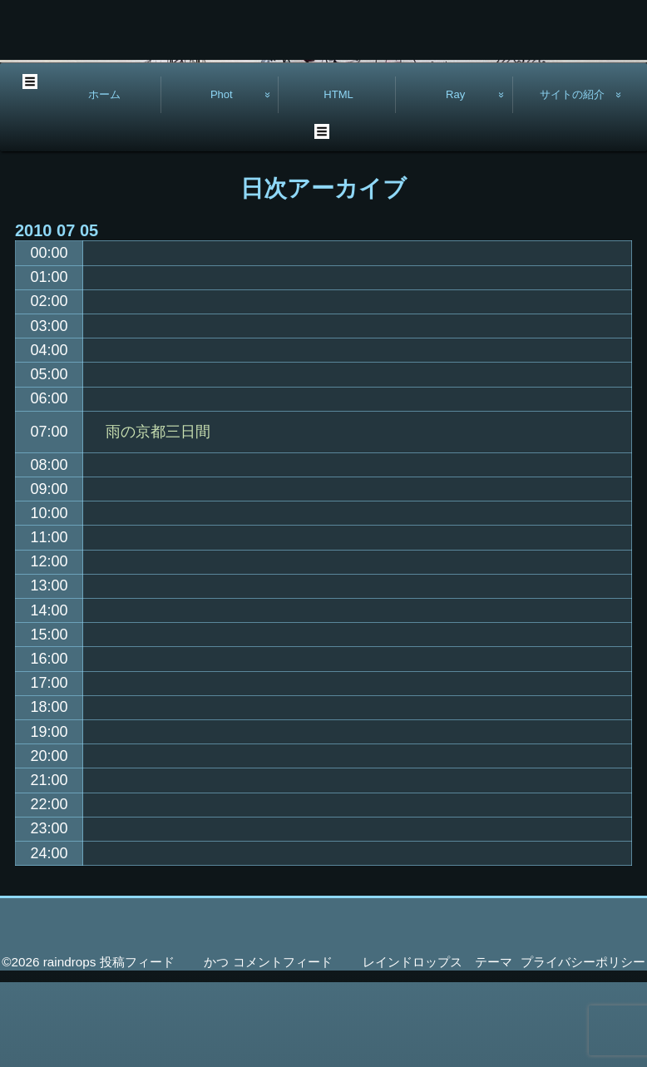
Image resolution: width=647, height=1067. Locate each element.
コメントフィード (283, 1047)
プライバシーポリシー (583, 1047)
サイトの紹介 (572, 179)
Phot (221, 179)
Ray (455, 179)
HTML (338, 179)
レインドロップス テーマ (437, 1047)
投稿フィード (137, 1047)
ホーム (104, 179)
